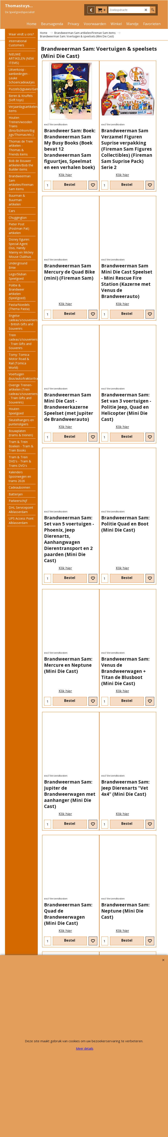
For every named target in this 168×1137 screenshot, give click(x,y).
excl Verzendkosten (55, 124)
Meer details (84, 1048)
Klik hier (65, 174)
